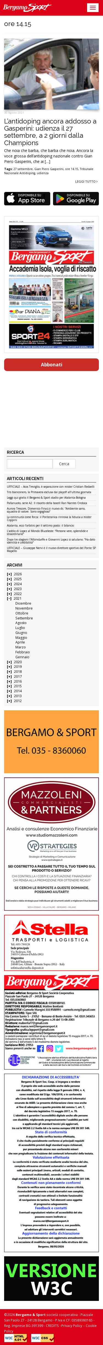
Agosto (21, 622)
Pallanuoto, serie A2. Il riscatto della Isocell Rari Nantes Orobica (47, 503)
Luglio (20, 627)
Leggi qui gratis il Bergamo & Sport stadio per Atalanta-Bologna (46, 497)
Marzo (20, 647)
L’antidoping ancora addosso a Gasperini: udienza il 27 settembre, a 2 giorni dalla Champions (50, 132)
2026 (18, 574)
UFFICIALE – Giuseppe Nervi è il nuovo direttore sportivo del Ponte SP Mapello (51, 550)
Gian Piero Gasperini (48, 169)
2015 (18, 686)
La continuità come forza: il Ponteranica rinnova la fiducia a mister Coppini (49, 519)
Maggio (21, 637)
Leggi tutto (86, 181)
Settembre (24, 618)
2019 (18, 666)
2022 (18, 593)
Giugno (21, 632)
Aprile (20, 642)
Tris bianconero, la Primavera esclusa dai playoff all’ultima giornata (49, 492)
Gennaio (22, 657)
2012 (18, 701)
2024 (18, 584)
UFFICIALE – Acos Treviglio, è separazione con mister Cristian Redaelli (50, 486)
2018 (18, 671)
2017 (18, 676)
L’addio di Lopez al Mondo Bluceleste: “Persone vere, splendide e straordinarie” (47, 533)
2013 (18, 696)
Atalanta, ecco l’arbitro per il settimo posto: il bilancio (40, 525)
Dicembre (23, 603)
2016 (18, 681)
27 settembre (23, 169)
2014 (18, 691)
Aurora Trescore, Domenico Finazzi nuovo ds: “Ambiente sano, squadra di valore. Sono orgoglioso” (46, 510)
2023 (18, 589)
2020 (18, 662)
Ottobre (21, 613)
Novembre (24, 608)
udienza (43, 173)
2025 (18, 579)
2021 (17, 598)
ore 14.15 (71, 169)
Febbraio (22, 652)
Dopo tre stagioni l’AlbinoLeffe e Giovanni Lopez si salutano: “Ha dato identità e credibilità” (51, 541)
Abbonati (51, 364)
